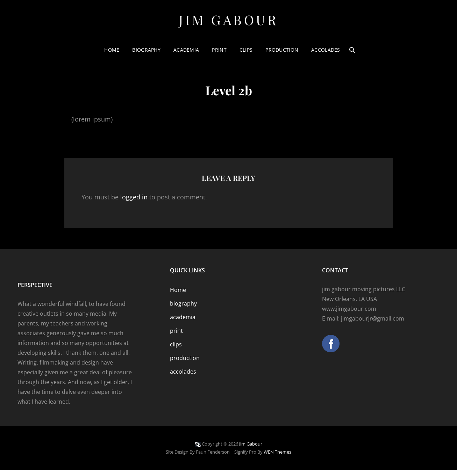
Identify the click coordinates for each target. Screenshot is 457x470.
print (219, 49)
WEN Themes (277, 452)
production (281, 49)
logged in (134, 197)
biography (146, 49)
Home (111, 49)
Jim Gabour (228, 20)
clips (246, 49)
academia (186, 49)
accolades (325, 49)
